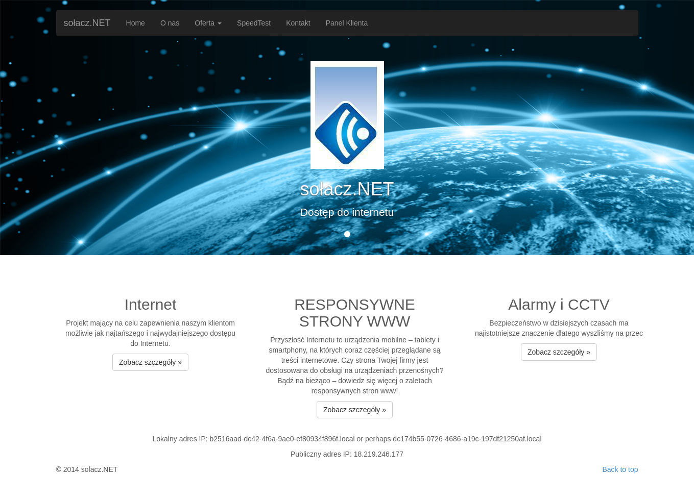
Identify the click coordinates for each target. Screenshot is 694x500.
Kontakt (298, 23)
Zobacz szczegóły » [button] (150, 362)
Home (135, 23)
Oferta (208, 23)
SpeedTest (254, 23)
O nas (169, 23)
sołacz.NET (87, 23)
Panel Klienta (347, 23)
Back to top (620, 469)
